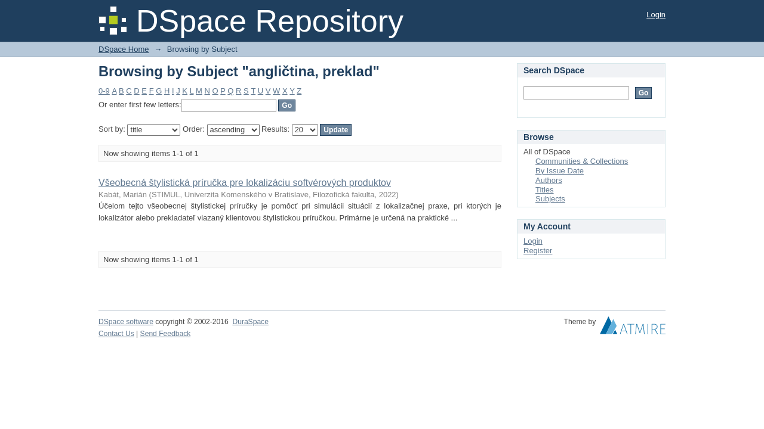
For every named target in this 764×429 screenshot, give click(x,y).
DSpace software (125, 322)
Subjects (550, 198)
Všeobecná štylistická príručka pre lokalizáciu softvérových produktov (244, 183)
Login (656, 14)
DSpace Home (123, 49)
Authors (548, 180)
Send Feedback (165, 333)
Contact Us (116, 333)
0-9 (104, 90)
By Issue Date (559, 170)
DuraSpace (250, 322)
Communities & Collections (581, 161)
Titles (544, 189)
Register (537, 250)
